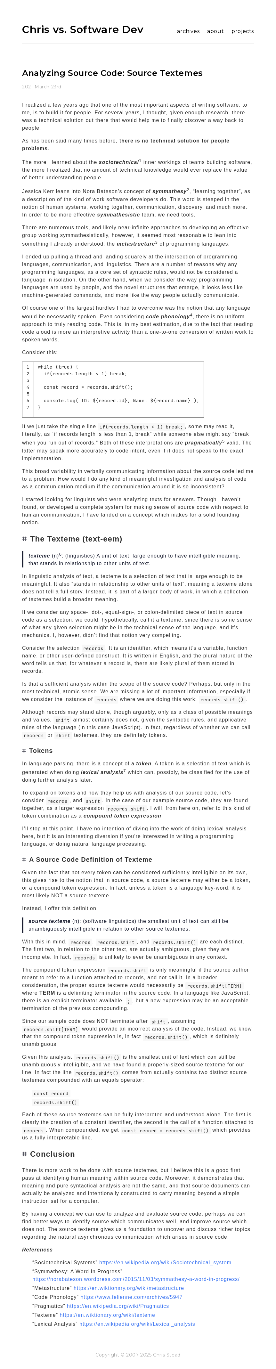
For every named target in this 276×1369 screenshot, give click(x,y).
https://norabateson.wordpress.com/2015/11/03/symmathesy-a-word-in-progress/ (136, 1279)
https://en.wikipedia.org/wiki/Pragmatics (118, 1306)
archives (188, 31)
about (215, 31)
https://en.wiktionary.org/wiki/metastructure (129, 1288)
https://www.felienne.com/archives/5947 (131, 1297)
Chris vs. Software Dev (82, 29)
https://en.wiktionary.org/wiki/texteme (107, 1315)
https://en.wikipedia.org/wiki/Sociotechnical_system (165, 1262)
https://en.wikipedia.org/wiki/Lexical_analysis (137, 1324)
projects (242, 31)
